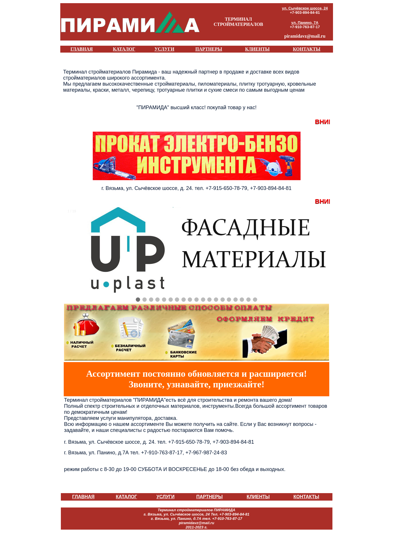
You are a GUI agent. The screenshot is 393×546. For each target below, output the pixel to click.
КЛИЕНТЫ (257, 49)
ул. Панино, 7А (305, 22)
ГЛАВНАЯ (82, 49)
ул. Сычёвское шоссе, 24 (305, 8)
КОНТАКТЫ (306, 49)
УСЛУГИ (164, 49)
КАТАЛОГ (124, 49)
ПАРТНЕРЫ (208, 49)
